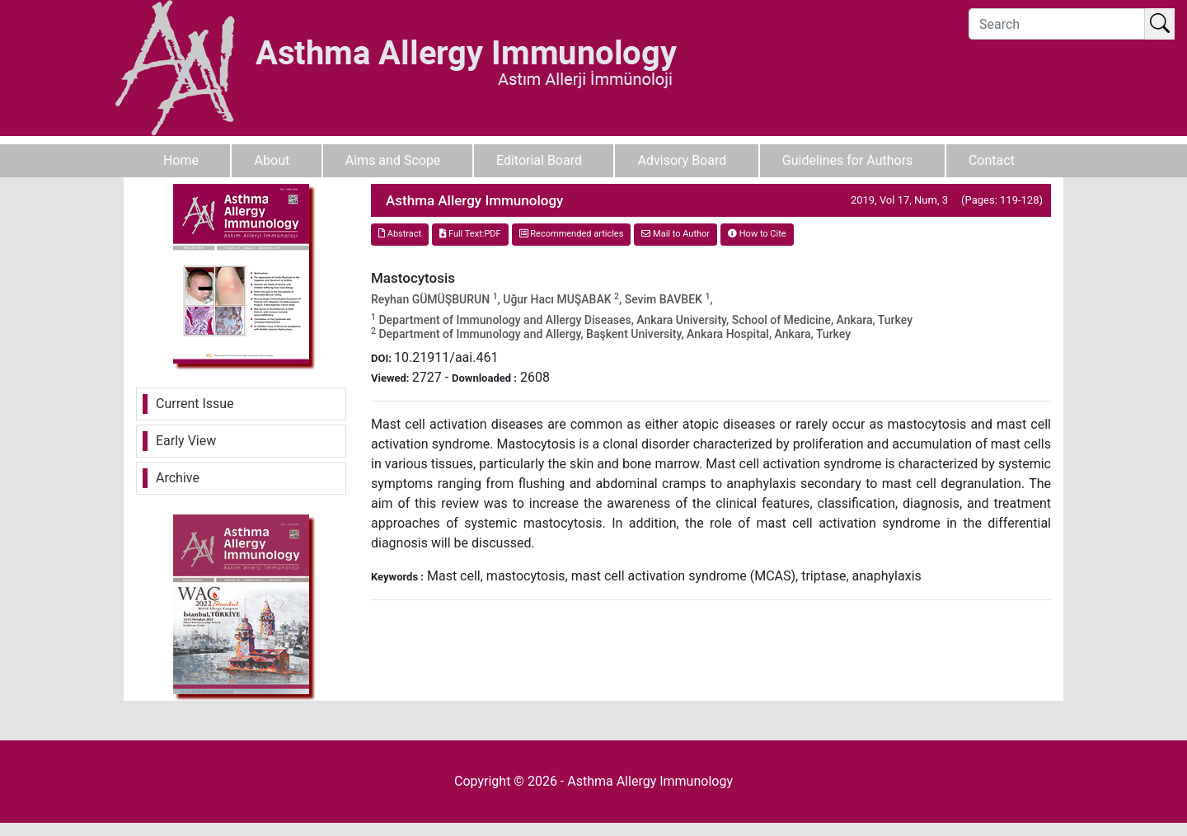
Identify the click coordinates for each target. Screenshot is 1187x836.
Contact (992, 160)
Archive (177, 478)
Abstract (399, 233)
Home (181, 160)
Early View (186, 441)
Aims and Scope (393, 160)
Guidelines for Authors (847, 160)
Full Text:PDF (469, 233)
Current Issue (195, 403)
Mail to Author (675, 233)
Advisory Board (682, 160)
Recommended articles (571, 233)
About (272, 160)
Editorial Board (539, 160)
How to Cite (757, 233)
